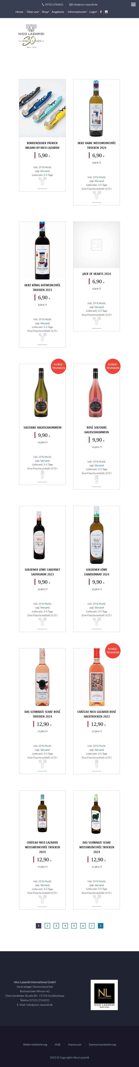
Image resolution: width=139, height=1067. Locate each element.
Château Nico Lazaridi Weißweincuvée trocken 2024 (42, 847)
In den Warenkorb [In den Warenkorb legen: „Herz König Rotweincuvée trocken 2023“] (40, 334)
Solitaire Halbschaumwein (42, 427)
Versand (45, 171)
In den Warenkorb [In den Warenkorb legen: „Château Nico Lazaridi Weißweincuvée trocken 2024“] (40, 896)
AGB (57, 1044)
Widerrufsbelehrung (35, 1044)
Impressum (74, 1044)
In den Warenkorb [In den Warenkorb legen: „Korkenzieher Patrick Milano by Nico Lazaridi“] (40, 178)
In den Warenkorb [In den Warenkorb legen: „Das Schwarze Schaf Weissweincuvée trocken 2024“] (94, 896)
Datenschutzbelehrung (102, 1044)
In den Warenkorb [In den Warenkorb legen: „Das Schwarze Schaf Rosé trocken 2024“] (40, 761)
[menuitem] (19, 11)
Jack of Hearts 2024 (97, 274)
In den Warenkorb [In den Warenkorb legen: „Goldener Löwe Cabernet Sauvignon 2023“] (40, 619)
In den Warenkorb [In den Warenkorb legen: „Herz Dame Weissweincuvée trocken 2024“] (94, 192)
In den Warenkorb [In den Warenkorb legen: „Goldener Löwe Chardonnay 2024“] (94, 619)
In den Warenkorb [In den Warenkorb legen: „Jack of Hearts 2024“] (94, 318)
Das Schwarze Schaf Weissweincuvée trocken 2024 (96, 847)
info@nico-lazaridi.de (39, 1004)
